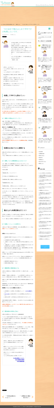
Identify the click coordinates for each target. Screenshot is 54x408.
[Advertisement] (27, 15)
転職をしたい (13, 34)
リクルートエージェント (18, 252)
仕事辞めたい (41, 159)
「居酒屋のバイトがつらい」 (44, 189)
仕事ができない (41, 155)
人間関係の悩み (41, 153)
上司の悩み (41, 151)
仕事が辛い (41, 157)
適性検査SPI (21, 314)
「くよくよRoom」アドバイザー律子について (44, 37)
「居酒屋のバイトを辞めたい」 (44, 237)
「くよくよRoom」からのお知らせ (45, 172)
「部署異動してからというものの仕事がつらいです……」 (46, 108)
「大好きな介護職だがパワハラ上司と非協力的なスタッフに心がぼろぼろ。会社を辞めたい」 (45, 175)
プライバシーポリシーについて (45, 246)
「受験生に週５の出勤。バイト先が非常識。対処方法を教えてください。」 (45, 203)
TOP (8, 24)
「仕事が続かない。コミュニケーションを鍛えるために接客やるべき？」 (45, 193)
